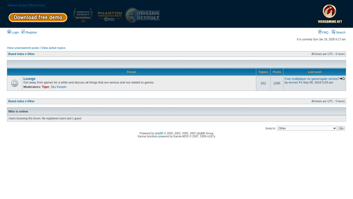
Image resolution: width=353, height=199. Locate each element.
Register (29, 32)
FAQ (323, 32)
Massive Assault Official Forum (26, 5)
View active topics (53, 47)
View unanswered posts (23, 47)
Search (339, 32)
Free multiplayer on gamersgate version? (315, 78)
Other (31, 54)
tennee (293, 82)
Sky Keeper (58, 86)
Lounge (29, 79)
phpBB (159, 133)
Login (13, 32)
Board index (16, 54)
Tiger (45, 86)
